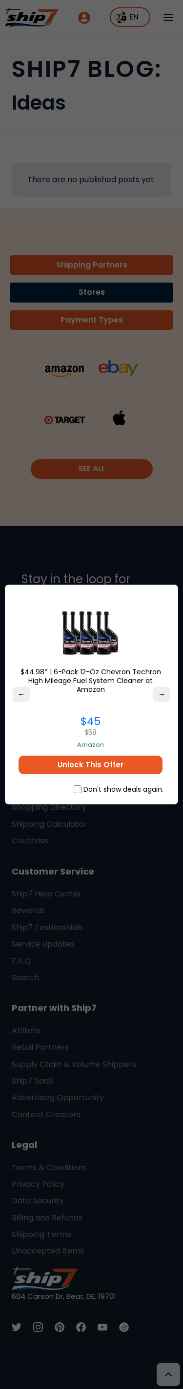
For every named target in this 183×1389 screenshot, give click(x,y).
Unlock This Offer (90, 765)
